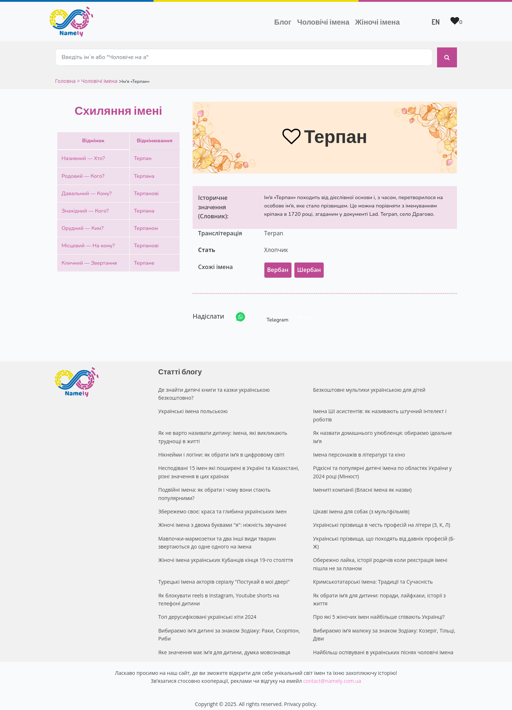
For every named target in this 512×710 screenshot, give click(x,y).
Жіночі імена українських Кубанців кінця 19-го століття (225, 554)
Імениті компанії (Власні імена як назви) (362, 483)
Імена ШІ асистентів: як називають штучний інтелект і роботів (380, 409)
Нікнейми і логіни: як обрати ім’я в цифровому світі (221, 448)
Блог (282, 21)
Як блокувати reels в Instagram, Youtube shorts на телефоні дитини (218, 593)
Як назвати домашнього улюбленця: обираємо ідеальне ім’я (382, 431)
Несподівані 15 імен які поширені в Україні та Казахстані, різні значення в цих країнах (228, 466)
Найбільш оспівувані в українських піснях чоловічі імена (383, 646)
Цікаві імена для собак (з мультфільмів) (361, 505)
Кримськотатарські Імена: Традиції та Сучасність (373, 575)
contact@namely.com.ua (332, 675)
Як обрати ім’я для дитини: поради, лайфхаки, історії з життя (379, 593)
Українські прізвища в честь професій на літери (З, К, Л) (381, 519)
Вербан (278, 264)
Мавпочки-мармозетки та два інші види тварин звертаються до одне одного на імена (217, 536)
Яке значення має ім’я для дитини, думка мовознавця (224, 646)
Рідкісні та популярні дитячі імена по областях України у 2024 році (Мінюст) (382, 466)
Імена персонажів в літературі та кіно (359, 448)
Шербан (309, 264)
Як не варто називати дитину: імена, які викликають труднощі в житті (222, 431)
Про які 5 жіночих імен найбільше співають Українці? (379, 611)
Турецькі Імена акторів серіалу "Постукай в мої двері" (224, 575)
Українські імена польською (193, 405)
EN (436, 21)
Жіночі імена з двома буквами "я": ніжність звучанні (222, 519)
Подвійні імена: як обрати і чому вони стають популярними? (214, 487)
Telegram (271, 311)
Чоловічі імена (324, 21)
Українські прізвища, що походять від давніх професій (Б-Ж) (384, 536)
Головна (66, 75)
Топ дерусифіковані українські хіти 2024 (207, 611)
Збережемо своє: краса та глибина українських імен (222, 505)
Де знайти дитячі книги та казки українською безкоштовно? (214, 388)
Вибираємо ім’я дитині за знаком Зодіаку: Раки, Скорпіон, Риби (229, 628)
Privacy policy (300, 698)
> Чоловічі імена (97, 75)
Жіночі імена (377, 21)
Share (304, 311)
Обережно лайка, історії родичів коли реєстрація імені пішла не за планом (380, 558)
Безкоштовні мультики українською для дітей (369, 384)
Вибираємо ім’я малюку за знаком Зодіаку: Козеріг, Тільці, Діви (384, 628)
